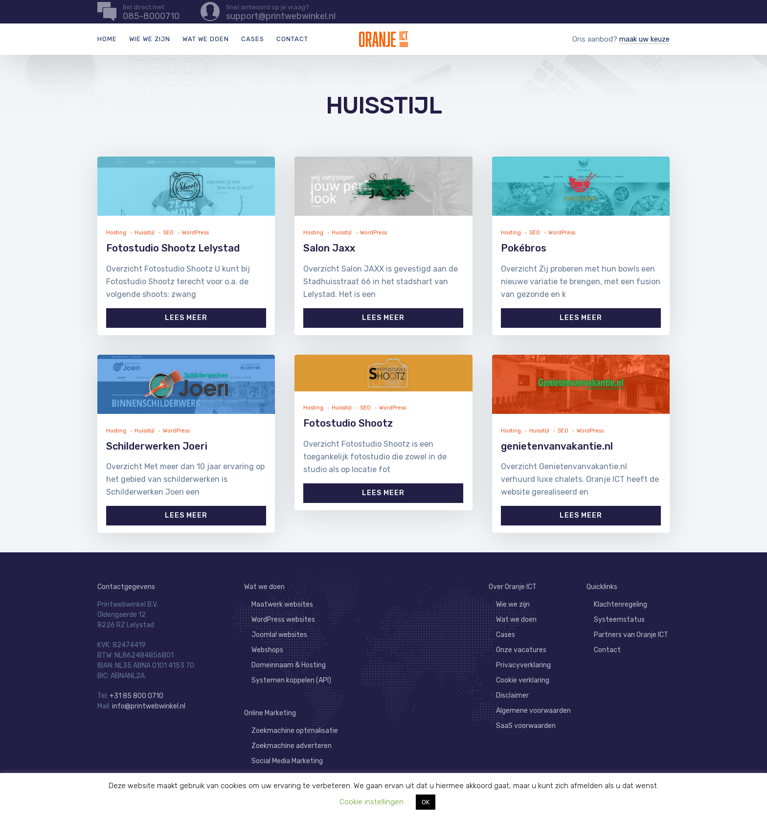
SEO (168, 232)
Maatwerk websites (282, 604)
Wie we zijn (149, 39)
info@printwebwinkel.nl (148, 706)
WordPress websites (283, 619)
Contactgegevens (126, 587)
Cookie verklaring (522, 680)
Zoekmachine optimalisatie (294, 731)
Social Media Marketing (287, 761)
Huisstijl (145, 232)
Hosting (116, 232)
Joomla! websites (279, 635)
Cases (252, 39)
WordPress (195, 232)
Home (107, 39)
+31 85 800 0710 (136, 696)
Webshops (267, 650)
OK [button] (425, 802)
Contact (292, 39)
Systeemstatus (619, 619)
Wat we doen (205, 39)
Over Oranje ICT (513, 587)
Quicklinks (602, 587)
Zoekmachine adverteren (291, 746)
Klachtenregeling (620, 604)
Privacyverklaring (523, 665)
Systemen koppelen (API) (291, 680)
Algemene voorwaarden (533, 710)
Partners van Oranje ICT (631, 635)
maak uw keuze (644, 39)
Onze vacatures (521, 650)
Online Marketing (270, 713)
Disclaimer (512, 695)
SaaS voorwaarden (526, 726)
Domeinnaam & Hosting (288, 665)
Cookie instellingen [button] (371, 801)
